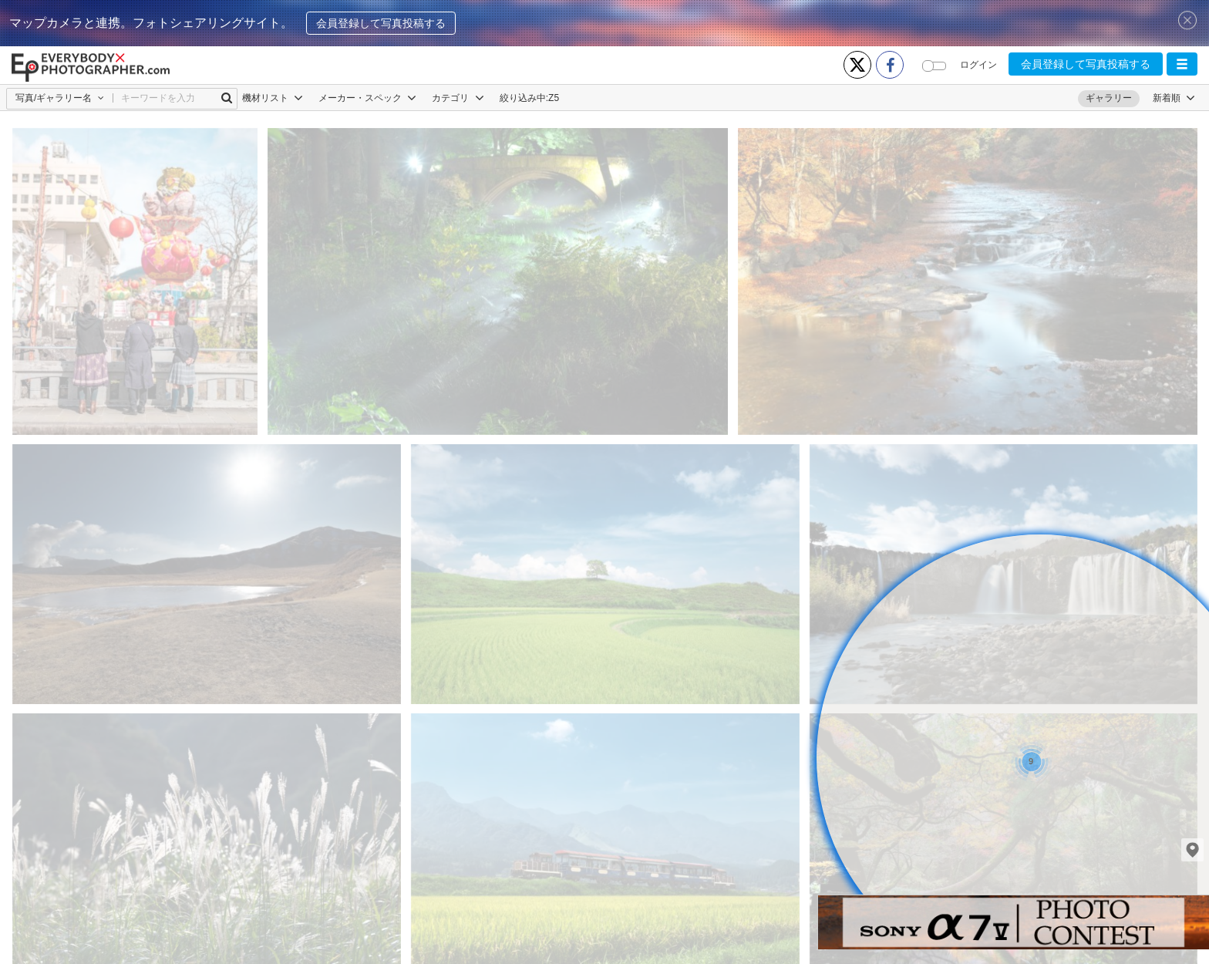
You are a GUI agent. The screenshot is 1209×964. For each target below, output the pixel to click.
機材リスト (272, 98)
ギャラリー (1109, 98)
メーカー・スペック (367, 98)
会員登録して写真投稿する (381, 23)
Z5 (553, 98)
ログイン (978, 64)
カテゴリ (457, 98)
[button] (1182, 64)
